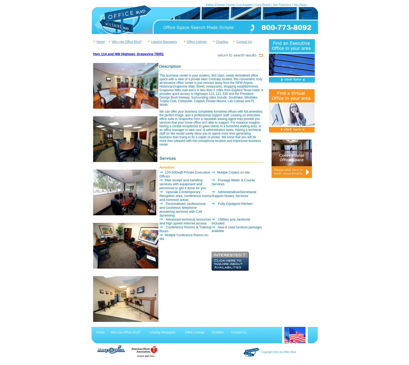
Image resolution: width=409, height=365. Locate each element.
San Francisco (282, 4)
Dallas (210, 4)
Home (101, 42)
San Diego (300, 4)
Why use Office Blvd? (127, 42)
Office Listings (197, 42)
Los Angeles (245, 4)
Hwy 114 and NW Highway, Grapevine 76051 (128, 54)
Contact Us (244, 42)
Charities (222, 42)
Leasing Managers (164, 42)
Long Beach (262, 4)
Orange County (225, 4)
